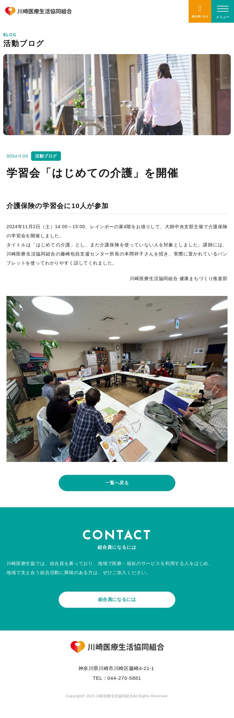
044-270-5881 (124, 678)
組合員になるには (117, 599)
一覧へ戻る (117, 482)
